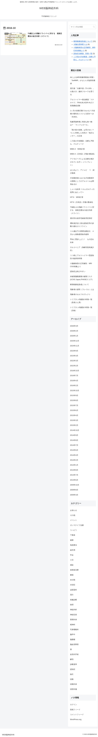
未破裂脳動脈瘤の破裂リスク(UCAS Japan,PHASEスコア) (81, 278)
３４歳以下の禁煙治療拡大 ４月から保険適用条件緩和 (82, 232)
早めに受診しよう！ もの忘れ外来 (82, 240)
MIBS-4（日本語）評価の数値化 (82, 154)
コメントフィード (77, 714)
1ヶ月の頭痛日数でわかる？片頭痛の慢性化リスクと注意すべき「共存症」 (82, 114)
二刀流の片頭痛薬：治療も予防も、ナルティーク (82, 142)
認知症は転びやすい (77, 271)
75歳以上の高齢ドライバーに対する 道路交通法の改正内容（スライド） (82, 210)
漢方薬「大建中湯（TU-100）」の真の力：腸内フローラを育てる (82, 91)
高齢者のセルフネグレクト (80, 294)
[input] (83, 27)
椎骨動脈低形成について (79, 284)
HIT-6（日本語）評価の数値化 (81, 202)
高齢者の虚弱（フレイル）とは (82, 289)
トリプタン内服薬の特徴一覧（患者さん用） (81, 300)
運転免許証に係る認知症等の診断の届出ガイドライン (82, 224)
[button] (94, 27)
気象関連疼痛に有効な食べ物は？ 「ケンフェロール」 (81, 123)
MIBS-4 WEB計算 (77, 149)
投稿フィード (75, 710)
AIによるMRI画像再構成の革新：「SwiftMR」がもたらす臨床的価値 (82, 80)
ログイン (73, 705)
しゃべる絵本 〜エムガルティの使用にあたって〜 (82, 190)
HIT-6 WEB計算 (76, 197)
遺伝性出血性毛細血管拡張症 (81, 218)
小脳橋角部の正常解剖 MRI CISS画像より (81, 265)
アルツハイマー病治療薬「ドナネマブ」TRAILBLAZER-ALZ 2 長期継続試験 (82, 103)
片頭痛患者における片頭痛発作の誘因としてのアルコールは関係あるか (82, 181)
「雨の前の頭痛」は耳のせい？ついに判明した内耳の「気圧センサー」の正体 (82, 133)
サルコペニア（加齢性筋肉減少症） (82, 248)
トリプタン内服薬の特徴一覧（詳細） (81, 308)
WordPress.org (75, 719)
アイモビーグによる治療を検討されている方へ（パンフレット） (82, 162)
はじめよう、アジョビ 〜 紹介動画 (82, 171)
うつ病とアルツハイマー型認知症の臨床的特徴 (82, 256)
